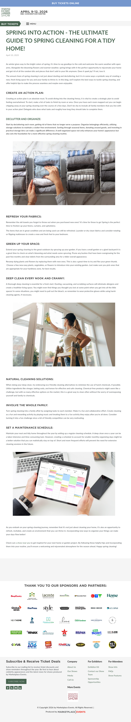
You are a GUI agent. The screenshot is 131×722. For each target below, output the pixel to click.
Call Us (70, 679)
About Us (71, 667)
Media (70, 675)
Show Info (112, 667)
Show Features (115, 675)
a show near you (23, 543)
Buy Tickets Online (65, 3)
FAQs (110, 671)
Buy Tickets (9, 24)
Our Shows (72, 671)
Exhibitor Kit (93, 667)
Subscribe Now (16, 681)
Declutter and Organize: (23, 118)
